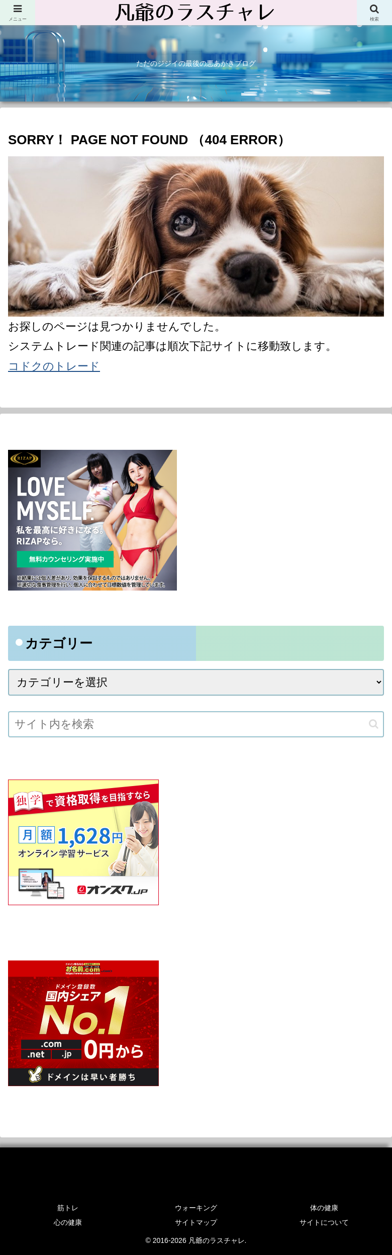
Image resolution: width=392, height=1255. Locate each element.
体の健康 (324, 1208)
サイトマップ (196, 1222)
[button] (373, 724)
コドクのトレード (54, 366)
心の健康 (68, 1222)
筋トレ (67, 1208)
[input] (196, 724)
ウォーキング (196, 1208)
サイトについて (324, 1222)
